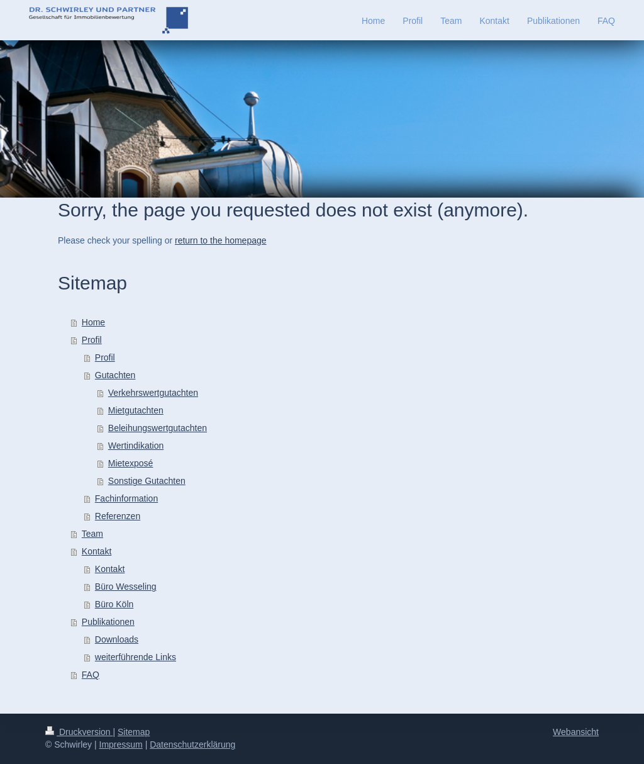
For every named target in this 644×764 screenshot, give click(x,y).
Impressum (121, 744)
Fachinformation (126, 498)
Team (92, 534)
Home (93, 322)
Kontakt (96, 551)
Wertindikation (136, 446)
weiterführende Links (135, 657)
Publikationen (108, 622)
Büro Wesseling (126, 586)
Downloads (116, 639)
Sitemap (134, 732)
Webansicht (576, 732)
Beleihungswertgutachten (157, 428)
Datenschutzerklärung (192, 744)
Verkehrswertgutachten (153, 393)
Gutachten (115, 375)
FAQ (90, 675)
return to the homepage (221, 240)
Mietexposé (130, 463)
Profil (92, 340)
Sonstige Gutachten (147, 481)
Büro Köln (114, 604)
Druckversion (79, 732)
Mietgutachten (136, 410)
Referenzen (117, 516)
